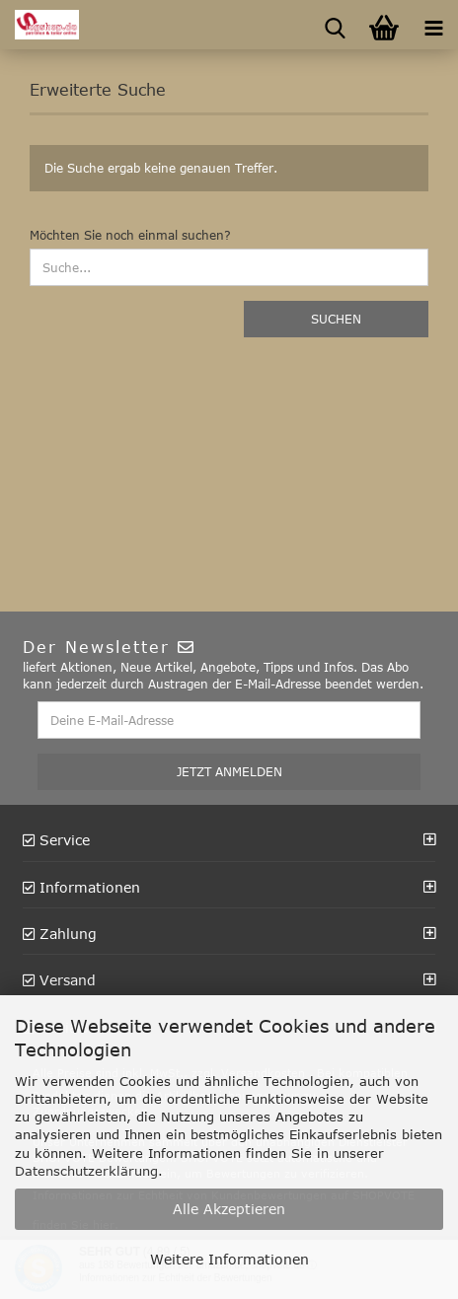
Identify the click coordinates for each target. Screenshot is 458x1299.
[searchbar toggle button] (334, 24)
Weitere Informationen (229, 1259)
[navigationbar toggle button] (433, 24)
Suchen (336, 318)
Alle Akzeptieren (229, 1208)
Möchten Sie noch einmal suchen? (130, 235)
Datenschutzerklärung (86, 1171)
